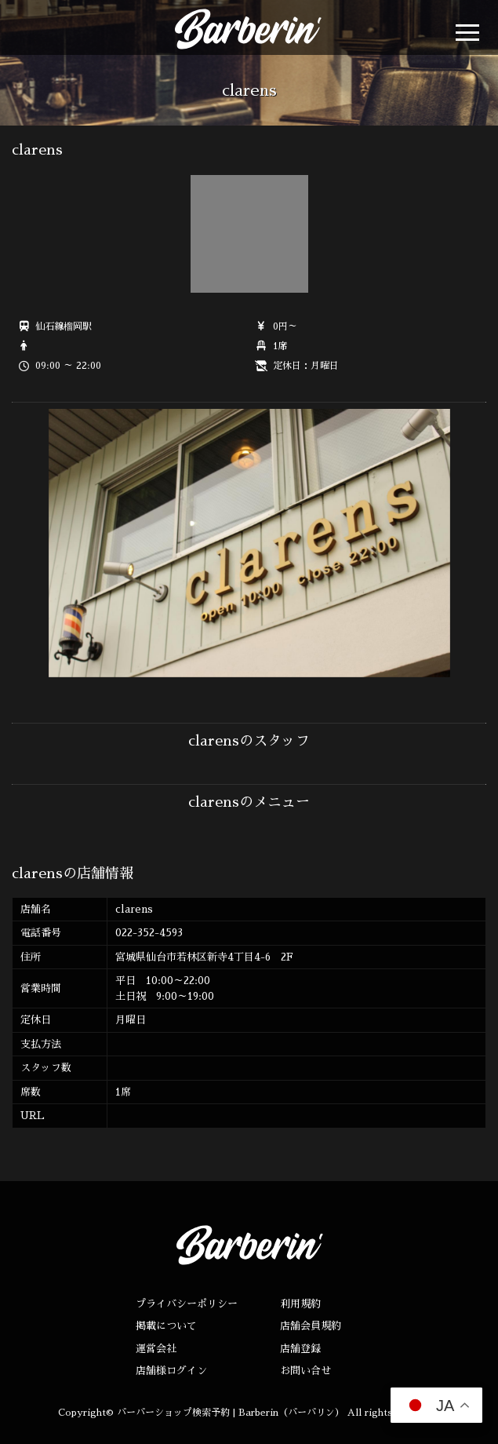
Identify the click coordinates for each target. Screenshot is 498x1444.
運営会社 (156, 1349)
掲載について (166, 1326)
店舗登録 (300, 1349)
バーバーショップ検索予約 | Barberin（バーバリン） (230, 1412)
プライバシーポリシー (187, 1304)
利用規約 (300, 1304)
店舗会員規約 (310, 1326)
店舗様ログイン (171, 1371)
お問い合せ (305, 1371)
